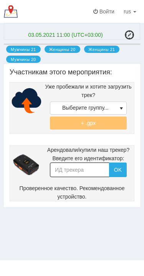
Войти (103, 11)
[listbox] (88, 108)
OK (118, 170)
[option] (23, 49)
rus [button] (131, 11)
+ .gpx (88, 123)
